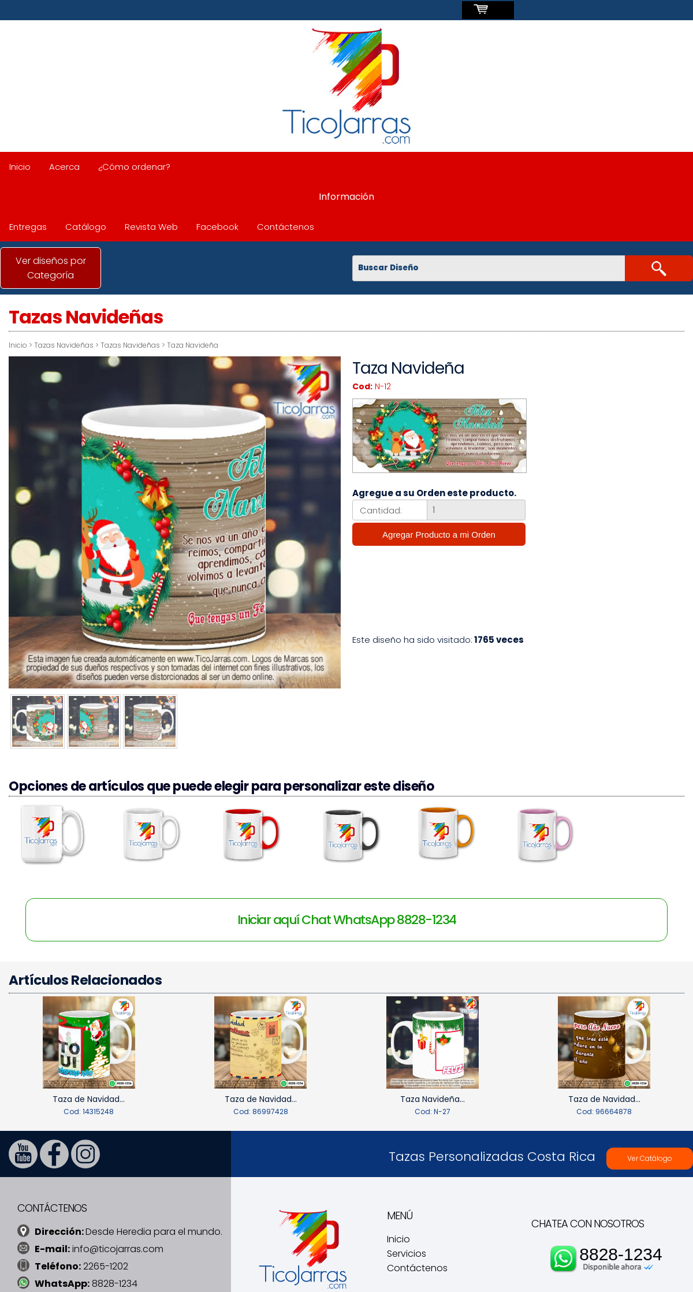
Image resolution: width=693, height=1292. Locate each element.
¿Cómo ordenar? (134, 167)
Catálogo (85, 227)
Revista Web (151, 227)
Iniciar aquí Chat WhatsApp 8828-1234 (346, 918)
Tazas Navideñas (64, 345)
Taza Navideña (192, 345)
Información (346, 196)
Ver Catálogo (649, 1156)
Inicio (20, 167)
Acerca (64, 167)
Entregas (28, 227)
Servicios (406, 1252)
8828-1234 (620, 1251)
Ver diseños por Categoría (51, 268)
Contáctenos (285, 227)
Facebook (217, 227)
